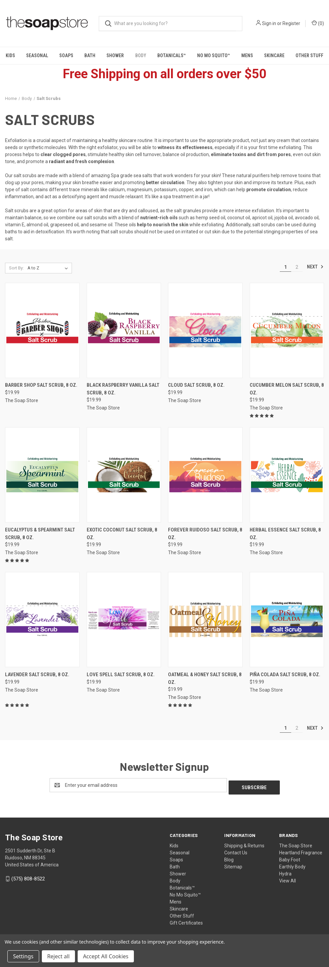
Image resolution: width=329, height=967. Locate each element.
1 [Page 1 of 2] (285, 267)
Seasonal (37, 55)
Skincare (274, 55)
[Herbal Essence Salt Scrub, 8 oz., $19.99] (287, 475)
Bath (89, 55)
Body (140, 55)
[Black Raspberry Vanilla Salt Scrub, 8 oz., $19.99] (124, 330)
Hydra (285, 871)
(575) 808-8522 (28, 876)
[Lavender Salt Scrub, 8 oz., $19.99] (42, 619)
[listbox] (49, 268)
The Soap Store (295, 843)
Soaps (66, 55)
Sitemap (233, 864)
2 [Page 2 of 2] (297, 267)
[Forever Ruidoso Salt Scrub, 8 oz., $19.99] (205, 475)
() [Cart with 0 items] (318, 23)
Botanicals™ (171, 55)
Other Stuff (182, 913)
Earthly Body (292, 864)
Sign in (269, 23)
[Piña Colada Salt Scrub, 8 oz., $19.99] (287, 619)
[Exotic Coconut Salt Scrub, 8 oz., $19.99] (124, 475)
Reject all (58, 956)
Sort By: (16, 267)
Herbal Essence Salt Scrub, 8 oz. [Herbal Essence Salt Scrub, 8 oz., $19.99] (285, 533)
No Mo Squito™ (213, 55)
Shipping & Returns (244, 843)
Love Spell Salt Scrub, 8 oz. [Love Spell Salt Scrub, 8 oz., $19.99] (121, 675)
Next (315, 266)
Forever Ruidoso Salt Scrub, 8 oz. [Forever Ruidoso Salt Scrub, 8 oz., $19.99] (205, 533)
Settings (23, 956)
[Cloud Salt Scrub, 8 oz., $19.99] (205, 330)
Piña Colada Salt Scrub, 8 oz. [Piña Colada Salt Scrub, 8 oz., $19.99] (285, 675)
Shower (115, 55)
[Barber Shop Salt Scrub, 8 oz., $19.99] (42, 330)
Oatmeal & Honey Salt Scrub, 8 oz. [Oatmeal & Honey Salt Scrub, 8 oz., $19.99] (205, 678)
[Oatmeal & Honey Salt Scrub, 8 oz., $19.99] (205, 619)
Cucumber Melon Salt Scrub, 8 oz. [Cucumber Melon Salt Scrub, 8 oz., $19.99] (287, 389)
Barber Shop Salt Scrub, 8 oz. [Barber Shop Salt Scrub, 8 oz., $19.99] (41, 385)
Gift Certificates (186, 920)
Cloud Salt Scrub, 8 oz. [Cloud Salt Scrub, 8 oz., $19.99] (196, 385)
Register (291, 23)
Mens (247, 55)
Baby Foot (289, 857)
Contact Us (235, 850)
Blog (229, 857)
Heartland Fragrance (300, 850)
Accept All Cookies (106, 956)
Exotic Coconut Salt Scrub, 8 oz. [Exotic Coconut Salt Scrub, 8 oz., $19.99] (122, 533)
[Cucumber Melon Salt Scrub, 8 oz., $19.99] (287, 330)
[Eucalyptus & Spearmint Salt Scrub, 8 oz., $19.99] (42, 475)
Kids (10, 55)
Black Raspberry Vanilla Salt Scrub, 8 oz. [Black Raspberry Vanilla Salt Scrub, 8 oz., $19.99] (123, 389)
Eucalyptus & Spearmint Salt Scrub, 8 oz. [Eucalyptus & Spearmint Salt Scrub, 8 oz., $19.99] (40, 533)
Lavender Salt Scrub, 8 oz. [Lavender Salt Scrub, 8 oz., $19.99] (37, 675)
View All (287, 878)
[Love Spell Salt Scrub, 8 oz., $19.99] (124, 619)
